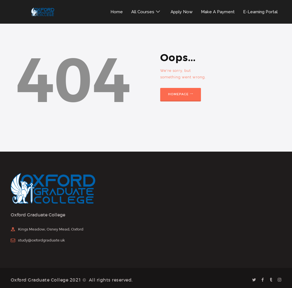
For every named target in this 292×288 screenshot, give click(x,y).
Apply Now (182, 11)
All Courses (145, 11)
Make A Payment (218, 11)
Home (116, 11)
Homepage (178, 94)
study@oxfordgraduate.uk (41, 240)
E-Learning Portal (260, 11)
